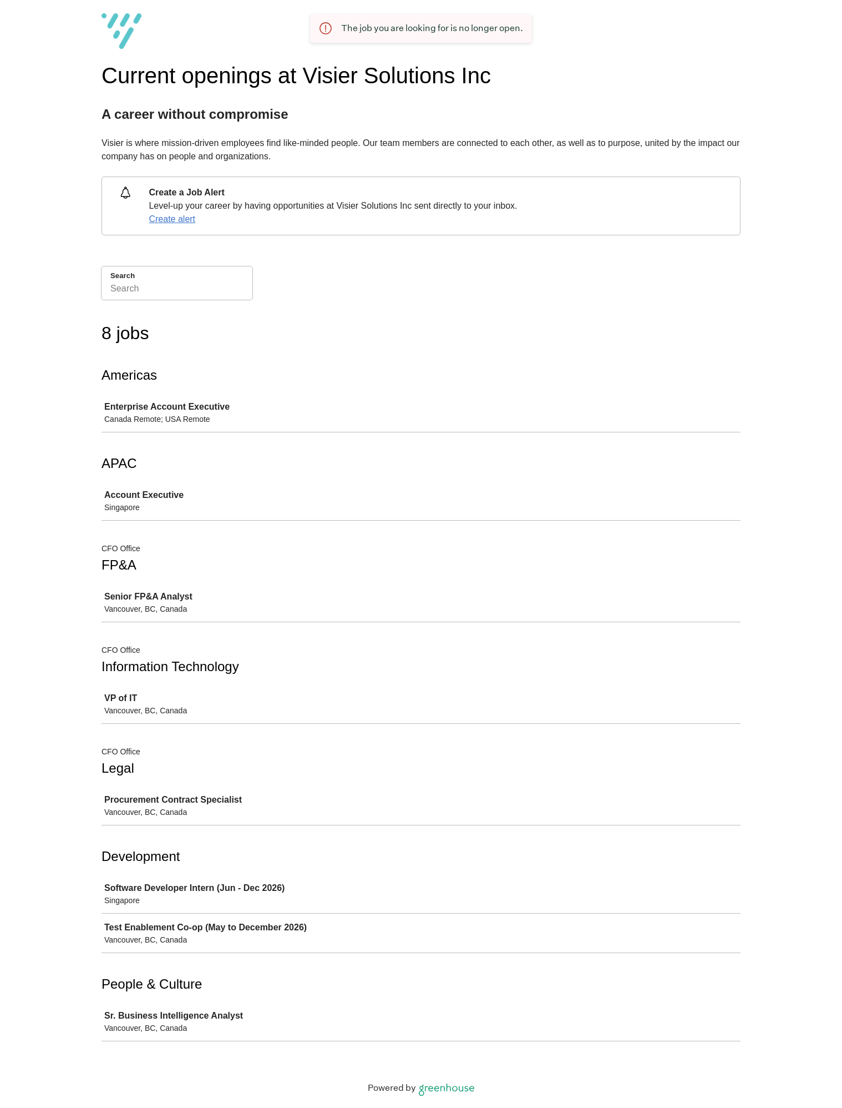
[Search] (177, 290)
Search (122, 275)
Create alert (172, 219)
